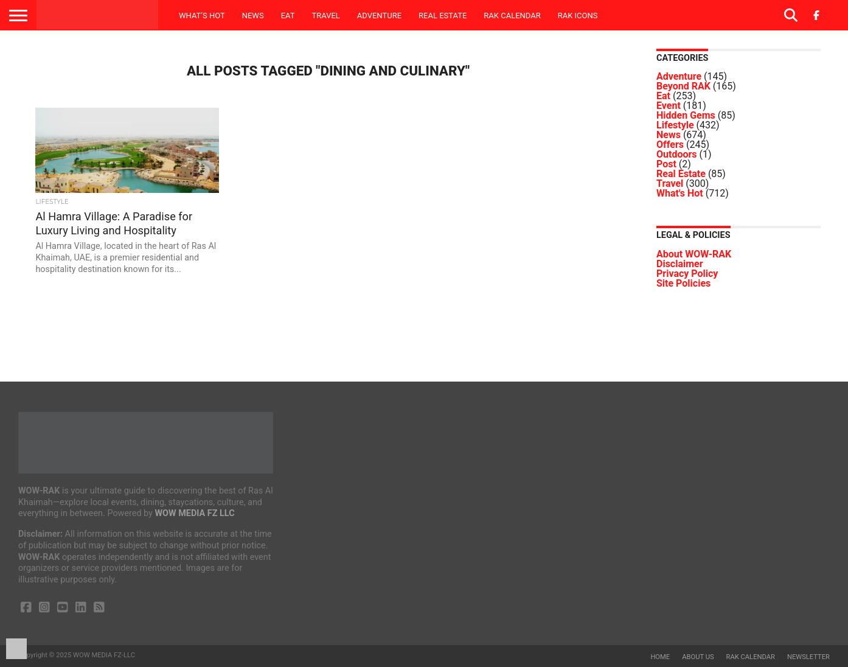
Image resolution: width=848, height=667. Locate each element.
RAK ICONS (578, 15)
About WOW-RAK (693, 254)
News (253, 15)
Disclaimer (679, 264)
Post (666, 164)
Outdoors (676, 154)
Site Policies (683, 283)
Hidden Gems (685, 115)
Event (668, 105)
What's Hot (679, 193)
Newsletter (808, 657)
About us (698, 657)
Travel (325, 15)
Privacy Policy (687, 273)
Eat (288, 15)
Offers (670, 144)
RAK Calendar (512, 15)
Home (660, 657)
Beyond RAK (683, 86)
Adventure (379, 15)
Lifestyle (675, 125)
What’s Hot (202, 15)
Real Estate (443, 15)
